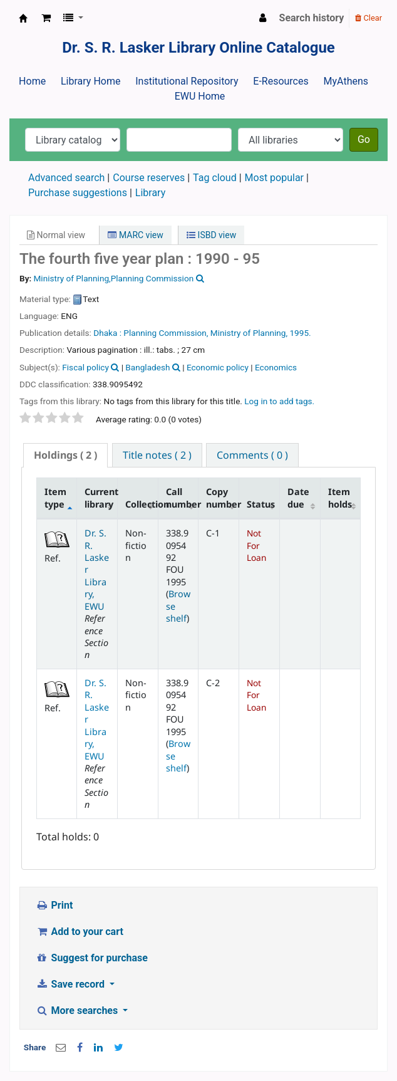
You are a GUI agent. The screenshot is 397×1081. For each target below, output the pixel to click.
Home (32, 81)
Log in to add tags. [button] (279, 401)
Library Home (90, 81)
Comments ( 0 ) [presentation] (252, 455)
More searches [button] (78, 1010)
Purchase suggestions (77, 193)
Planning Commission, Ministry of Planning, (205, 333)
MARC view (135, 235)
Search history (311, 18)
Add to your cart (79, 931)
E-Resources (280, 81)
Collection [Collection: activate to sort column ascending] (141, 504)
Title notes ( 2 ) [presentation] (157, 455)
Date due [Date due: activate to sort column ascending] (298, 497)
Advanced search (66, 178)
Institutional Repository (186, 81)
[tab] (65, 455)
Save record (71, 984)
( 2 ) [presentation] (65, 455)
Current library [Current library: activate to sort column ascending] (101, 497)
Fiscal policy (85, 367)
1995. (300, 333)
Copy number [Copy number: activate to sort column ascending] (222, 497)
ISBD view (211, 235)
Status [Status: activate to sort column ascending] (261, 504)
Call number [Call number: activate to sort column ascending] (182, 497)
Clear (368, 18)
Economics (276, 367)
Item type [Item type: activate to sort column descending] (55, 497)
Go (364, 139)
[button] (46, 18)
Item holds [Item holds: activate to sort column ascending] (340, 497)
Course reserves (149, 178)
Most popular (274, 178)
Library (150, 193)
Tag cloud (215, 178)
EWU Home (200, 96)
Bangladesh (147, 367)
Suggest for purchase (92, 958)
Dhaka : (107, 333)
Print (54, 905)
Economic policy (218, 367)
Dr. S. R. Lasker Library (23, 18)
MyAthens (346, 81)
